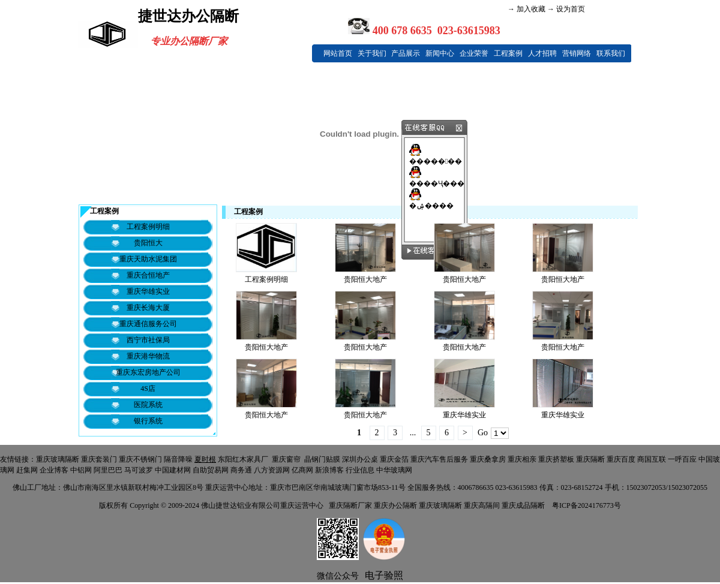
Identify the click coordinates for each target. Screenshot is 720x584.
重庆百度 (621, 459)
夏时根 (205, 459)
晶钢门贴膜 (322, 459)
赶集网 (27, 470)
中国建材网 (173, 470)
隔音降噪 (178, 459)
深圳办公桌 (360, 459)
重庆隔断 (590, 459)
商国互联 (651, 459)
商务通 (241, 470)
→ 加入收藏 (526, 9)
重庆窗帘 (286, 459)
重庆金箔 (394, 459)
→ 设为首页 (565, 9)
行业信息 (360, 470)
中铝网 (81, 470)
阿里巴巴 (108, 470)
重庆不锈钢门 (140, 459)
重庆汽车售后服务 (439, 459)
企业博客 (54, 470)
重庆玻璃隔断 (57, 459)
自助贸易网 (211, 470)
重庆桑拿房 (488, 459)
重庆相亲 (522, 459)
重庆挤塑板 (556, 459)
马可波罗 (138, 470)
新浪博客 (329, 470)
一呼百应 (682, 459)
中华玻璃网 (394, 470)
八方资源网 (272, 470)
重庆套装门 (99, 459)
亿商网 (302, 470)
